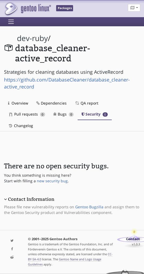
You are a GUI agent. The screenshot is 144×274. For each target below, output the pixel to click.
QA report (86, 103)
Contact (133, 239)
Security (95, 114)
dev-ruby (32, 38)
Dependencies (51, 103)
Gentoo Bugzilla (89, 206)
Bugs (63, 114)
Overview (18, 103)
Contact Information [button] (31, 199)
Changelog (20, 125)
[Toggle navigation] (11, 21)
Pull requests (27, 114)
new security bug (52, 180)
